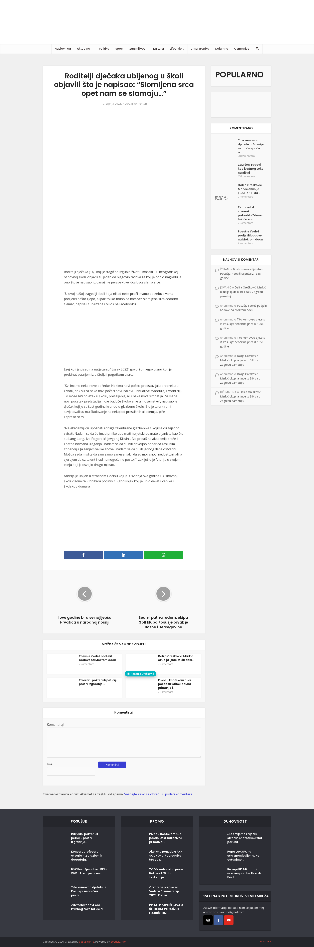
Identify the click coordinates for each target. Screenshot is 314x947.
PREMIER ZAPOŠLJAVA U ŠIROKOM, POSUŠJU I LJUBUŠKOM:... (166, 909)
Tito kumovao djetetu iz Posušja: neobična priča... (88, 891)
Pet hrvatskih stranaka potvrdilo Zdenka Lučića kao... (250, 213)
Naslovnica (63, 49)
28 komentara (246, 156)
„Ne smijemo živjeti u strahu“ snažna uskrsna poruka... (244, 838)
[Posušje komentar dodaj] (241, 104)
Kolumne (221, 49)
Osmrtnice (241, 49)
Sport (119, 49)
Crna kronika (199, 49)
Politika (104, 49)
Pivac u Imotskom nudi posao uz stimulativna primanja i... (174, 684)
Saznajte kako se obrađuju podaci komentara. (158, 794)
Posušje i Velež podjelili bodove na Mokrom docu (97, 658)
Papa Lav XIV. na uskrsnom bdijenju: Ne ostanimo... (243, 856)
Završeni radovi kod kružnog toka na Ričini (251, 169)
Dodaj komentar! (136, 103)
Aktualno (83, 49)
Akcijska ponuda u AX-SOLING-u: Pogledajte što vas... (165, 856)
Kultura (158, 49)
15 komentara (246, 176)
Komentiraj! (55, 724)
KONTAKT (265, 941)
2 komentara (86, 664)
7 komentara (165, 664)
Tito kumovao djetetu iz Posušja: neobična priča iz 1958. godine (242, 273)
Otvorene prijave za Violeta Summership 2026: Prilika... (164, 891)
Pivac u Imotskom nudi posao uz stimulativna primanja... (165, 838)
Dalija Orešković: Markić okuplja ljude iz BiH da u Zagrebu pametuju (243, 291)
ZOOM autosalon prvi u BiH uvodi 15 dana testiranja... (166, 873)
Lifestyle (176, 49)
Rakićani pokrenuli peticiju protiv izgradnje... (98, 682)
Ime (49, 764)
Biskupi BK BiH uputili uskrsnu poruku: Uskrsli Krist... (244, 873)
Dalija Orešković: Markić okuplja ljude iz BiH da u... (176, 658)
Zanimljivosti (138, 49)
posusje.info (86, 941)
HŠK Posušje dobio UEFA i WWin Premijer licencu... (89, 871)
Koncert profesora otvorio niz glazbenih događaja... (86, 856)
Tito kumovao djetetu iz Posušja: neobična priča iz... (251, 146)
